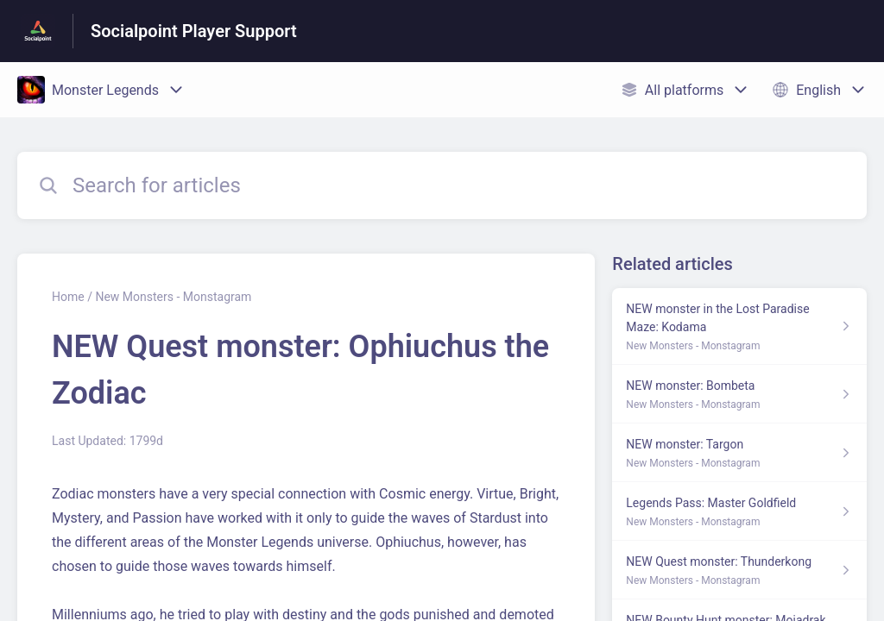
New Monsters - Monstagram (173, 297)
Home (68, 297)
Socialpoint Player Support (194, 31)
